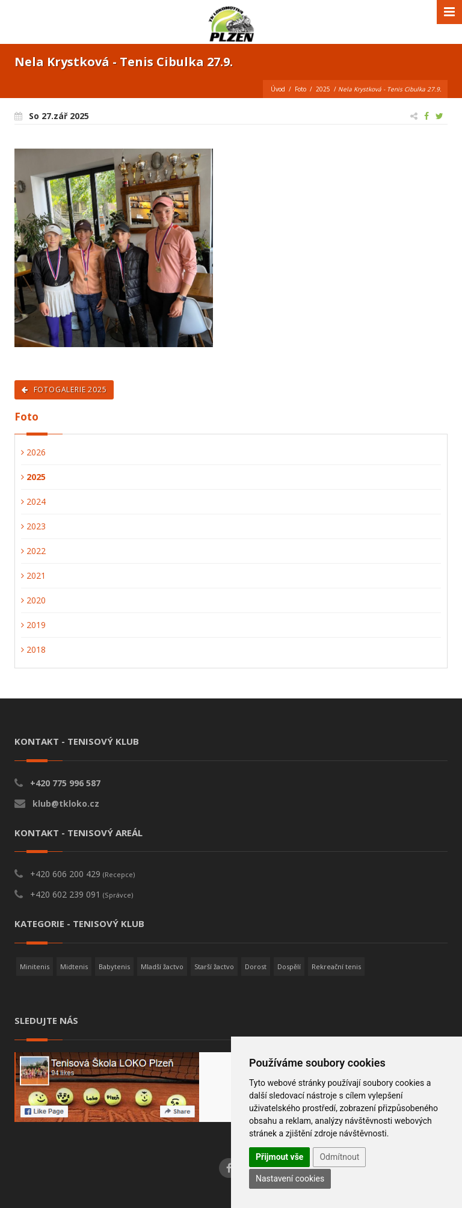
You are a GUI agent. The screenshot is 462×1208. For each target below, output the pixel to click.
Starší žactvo (214, 966)
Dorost (255, 966)
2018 (33, 649)
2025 (323, 89)
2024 (33, 501)
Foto (300, 89)
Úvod (278, 89)
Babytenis (114, 966)
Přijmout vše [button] (279, 1157)
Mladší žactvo (162, 966)
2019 (33, 624)
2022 (33, 550)
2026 (33, 452)
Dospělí (289, 966)
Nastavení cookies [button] (290, 1178)
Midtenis (74, 966)
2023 (33, 526)
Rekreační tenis (336, 966)
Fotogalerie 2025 (64, 389)
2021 (33, 575)
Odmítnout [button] (339, 1157)
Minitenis (34, 966)
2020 (33, 600)
